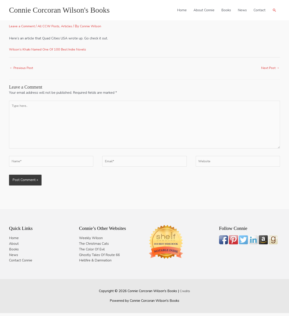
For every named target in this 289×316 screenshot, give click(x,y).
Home (181, 10)
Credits (185, 294)
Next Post (269, 68)
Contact (259, 10)
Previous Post (22, 68)
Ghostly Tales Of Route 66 (99, 258)
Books (226, 10)
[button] (274, 10)
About (14, 246)
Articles (71, 26)
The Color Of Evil (92, 252)
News (242, 10)
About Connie (203, 10)
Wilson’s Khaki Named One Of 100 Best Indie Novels (50, 49)
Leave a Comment (23, 26)
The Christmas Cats (94, 246)
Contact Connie (20, 263)
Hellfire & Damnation (95, 263)
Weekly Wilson (91, 241)
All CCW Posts (51, 26)
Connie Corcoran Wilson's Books (61, 10)
